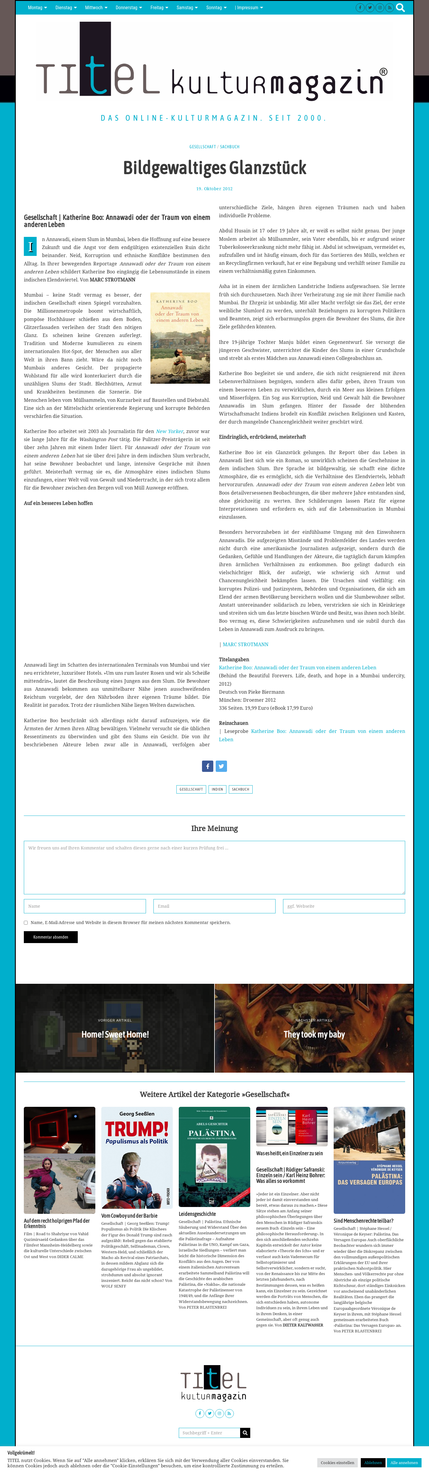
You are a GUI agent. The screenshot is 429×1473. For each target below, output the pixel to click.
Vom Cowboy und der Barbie (129, 1216)
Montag (35, 7)
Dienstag (63, 7)
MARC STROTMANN (245, 644)
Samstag (185, 7)
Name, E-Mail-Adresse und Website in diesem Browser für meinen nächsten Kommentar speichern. (131, 922)
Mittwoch (94, 7)
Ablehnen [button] (373, 1462)
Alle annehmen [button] (404, 1462)
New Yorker (169, 431)
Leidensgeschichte (197, 1214)
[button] (245, 1433)
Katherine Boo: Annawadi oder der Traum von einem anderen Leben (297, 667)
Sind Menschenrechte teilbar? (363, 1221)
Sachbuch (230, 146)
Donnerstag (127, 7)
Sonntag (214, 7)
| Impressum (246, 7)
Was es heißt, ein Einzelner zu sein (289, 1153)
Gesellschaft (202, 146)
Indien (217, 789)
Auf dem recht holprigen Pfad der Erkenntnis (57, 1223)
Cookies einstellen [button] (337, 1462)
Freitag (157, 7)
